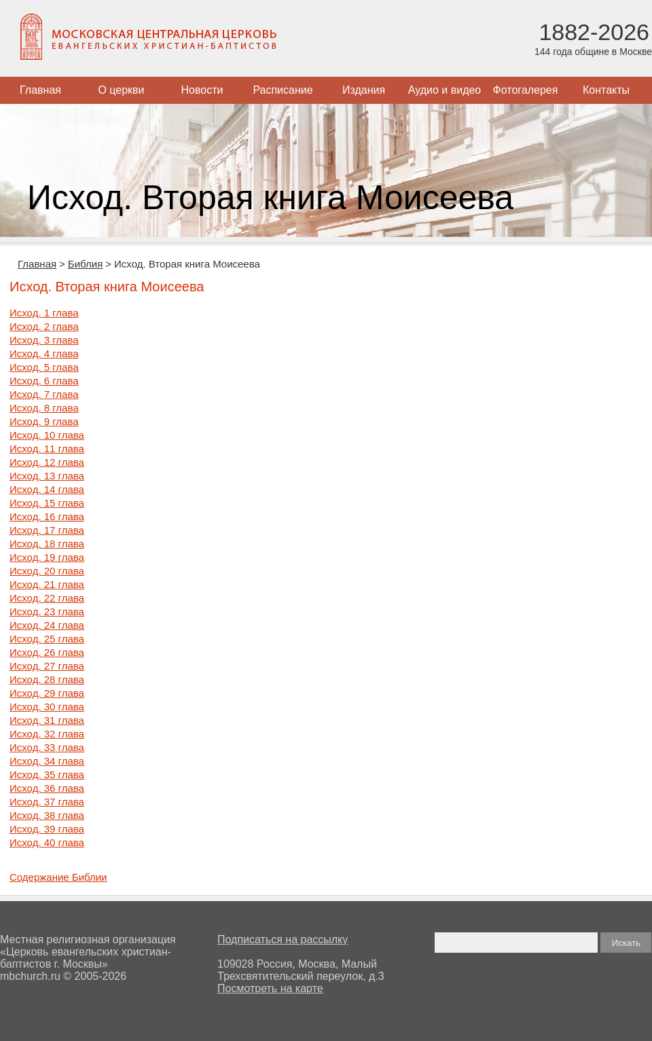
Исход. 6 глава (44, 380)
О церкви (121, 90)
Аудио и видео (445, 90)
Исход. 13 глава (47, 475)
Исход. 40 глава (47, 842)
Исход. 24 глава (47, 625)
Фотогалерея (525, 90)
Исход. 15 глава (47, 503)
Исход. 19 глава (47, 557)
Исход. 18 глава (47, 543)
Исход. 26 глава (47, 652)
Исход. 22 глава (47, 598)
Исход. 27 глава (47, 666)
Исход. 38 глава (47, 815)
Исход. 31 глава (47, 720)
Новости (202, 90)
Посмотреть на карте (270, 988)
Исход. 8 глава (44, 408)
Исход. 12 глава (47, 462)
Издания (363, 90)
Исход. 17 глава (47, 530)
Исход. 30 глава (47, 706)
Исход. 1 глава (44, 312)
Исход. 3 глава (44, 340)
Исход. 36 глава (47, 788)
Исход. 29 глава (47, 693)
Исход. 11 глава (47, 448)
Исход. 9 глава (44, 421)
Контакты (606, 90)
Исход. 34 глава (47, 761)
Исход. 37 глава (47, 801)
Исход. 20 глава (47, 571)
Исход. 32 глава (47, 733)
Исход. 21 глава (47, 584)
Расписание (282, 90)
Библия (85, 264)
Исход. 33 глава (47, 747)
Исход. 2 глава (44, 326)
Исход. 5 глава (44, 367)
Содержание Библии (58, 877)
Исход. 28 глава (47, 679)
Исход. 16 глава (47, 516)
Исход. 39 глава (47, 829)
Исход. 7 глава (44, 394)
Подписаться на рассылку (282, 939)
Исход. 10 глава (47, 435)
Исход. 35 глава (47, 774)
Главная (40, 90)
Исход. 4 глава (44, 353)
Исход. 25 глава (47, 638)
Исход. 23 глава (47, 611)
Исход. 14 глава (47, 489)
